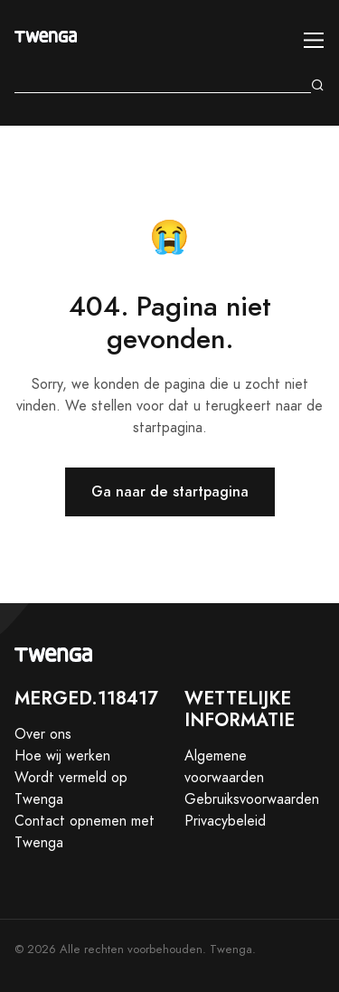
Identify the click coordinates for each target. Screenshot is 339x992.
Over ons (42, 734)
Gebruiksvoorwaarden (251, 799)
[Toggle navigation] (314, 40)
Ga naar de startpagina (170, 491)
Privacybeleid (225, 821)
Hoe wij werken (62, 756)
